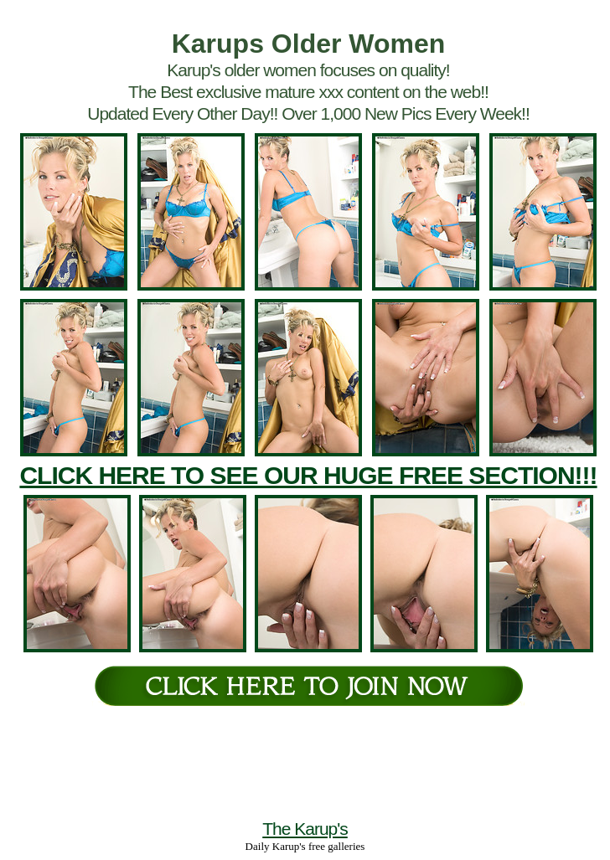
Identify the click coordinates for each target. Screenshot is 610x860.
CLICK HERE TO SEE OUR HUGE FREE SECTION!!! (308, 475)
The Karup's (305, 828)
